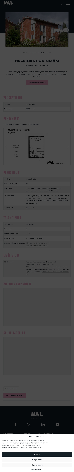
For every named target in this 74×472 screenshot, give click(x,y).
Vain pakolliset (37, 460)
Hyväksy (37, 454)
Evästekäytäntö (36, 469)
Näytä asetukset (37, 465)
